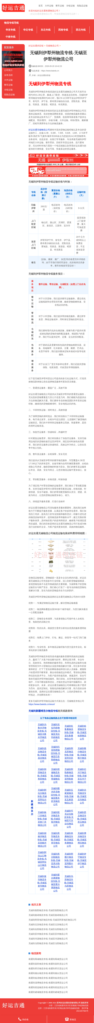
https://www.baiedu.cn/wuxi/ (42, 704)
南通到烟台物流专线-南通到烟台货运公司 (48, 973)
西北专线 (81, 29)
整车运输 (60, 5)
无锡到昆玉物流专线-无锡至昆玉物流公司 (82, 818)
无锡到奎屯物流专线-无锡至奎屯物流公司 (42, 882)
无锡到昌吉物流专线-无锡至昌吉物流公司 (42, 754)
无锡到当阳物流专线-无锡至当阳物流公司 (48, 943)
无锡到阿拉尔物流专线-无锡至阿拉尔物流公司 (42, 796)
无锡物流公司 (52, 45)
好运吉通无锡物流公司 (39, 129)
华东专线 (10, 29)
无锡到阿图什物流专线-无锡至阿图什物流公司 (69, 860)
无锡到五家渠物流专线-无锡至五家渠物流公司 (69, 796)
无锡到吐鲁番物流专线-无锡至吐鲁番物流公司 (69, 732)
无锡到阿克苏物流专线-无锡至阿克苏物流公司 (69, 754)
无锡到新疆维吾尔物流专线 (43, 711)
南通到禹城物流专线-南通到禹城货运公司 (48, 959)
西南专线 (63, 29)
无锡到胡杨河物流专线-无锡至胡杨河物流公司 (42, 839)
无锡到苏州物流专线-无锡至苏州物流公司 (48, 934)
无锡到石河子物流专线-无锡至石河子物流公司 (82, 775)
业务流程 (8, 75)
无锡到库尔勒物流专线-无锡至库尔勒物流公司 (55, 860)
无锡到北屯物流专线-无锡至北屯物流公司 (82, 796)
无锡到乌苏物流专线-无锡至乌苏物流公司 (69, 882)
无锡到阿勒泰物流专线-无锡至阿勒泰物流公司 (69, 775)
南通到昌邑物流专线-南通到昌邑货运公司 (48, 964)
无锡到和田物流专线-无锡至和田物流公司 (42, 775)
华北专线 (28, 29)
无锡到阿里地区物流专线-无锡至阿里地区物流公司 (52, 920)
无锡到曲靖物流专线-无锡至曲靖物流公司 (48, 915)
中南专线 (10, 36)
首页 (40, 5)
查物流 (70, 1019)
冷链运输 (70, 5)
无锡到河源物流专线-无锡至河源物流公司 (48, 938)
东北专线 (46, 29)
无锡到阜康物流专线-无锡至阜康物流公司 (69, 839)
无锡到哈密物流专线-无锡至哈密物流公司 (82, 732)
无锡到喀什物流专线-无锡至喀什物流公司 (82, 754)
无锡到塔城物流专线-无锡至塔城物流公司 (55, 775)
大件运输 (49, 5)
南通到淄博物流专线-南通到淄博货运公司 (48, 982)
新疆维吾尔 (32, 807)
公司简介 (8, 70)
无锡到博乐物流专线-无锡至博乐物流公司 (82, 839)
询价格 (23, 1019)
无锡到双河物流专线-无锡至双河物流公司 (55, 818)
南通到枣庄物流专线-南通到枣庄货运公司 (48, 968)
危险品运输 (82, 5)
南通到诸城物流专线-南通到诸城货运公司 (48, 992)
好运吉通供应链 (36, 45)
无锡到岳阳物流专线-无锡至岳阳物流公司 (48, 929)
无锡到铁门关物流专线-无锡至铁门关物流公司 (42, 818)
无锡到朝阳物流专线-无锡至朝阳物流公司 (48, 910)
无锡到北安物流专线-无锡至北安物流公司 (48, 924)
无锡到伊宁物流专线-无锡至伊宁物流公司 (82, 860)
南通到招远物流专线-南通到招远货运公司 (48, 987)
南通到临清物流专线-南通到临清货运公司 (48, 978)
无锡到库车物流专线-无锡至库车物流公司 (55, 839)
